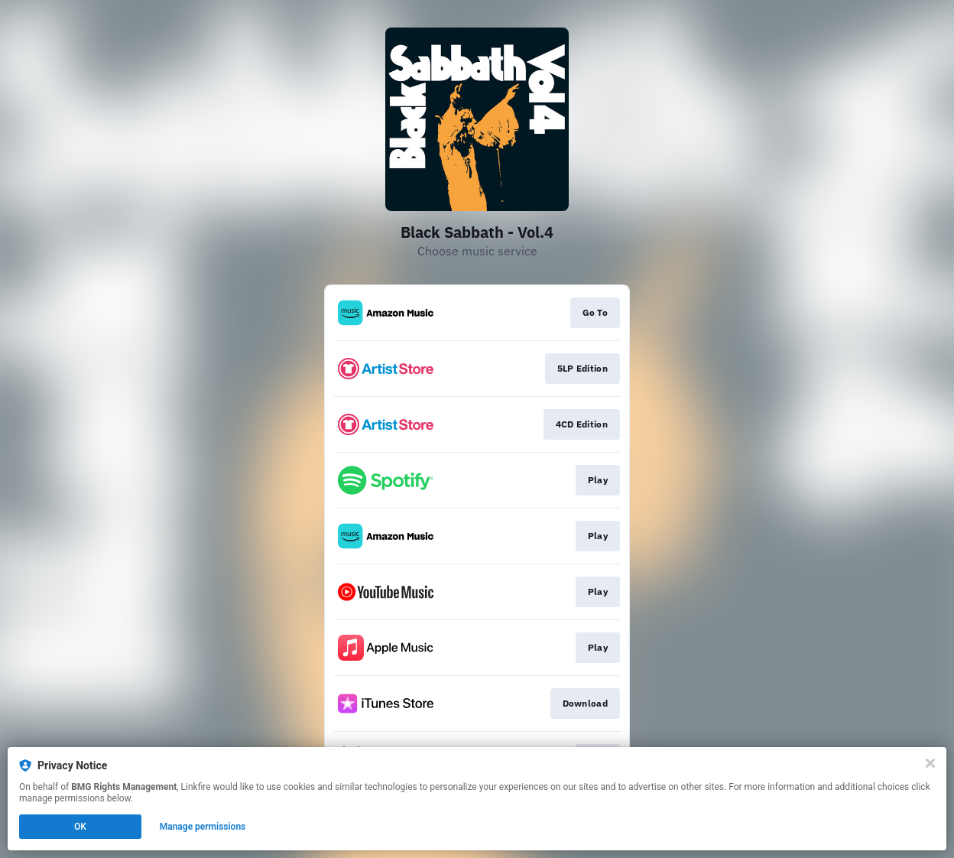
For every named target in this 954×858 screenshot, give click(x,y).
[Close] (930, 763)
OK (80, 826)
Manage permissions (203, 826)
